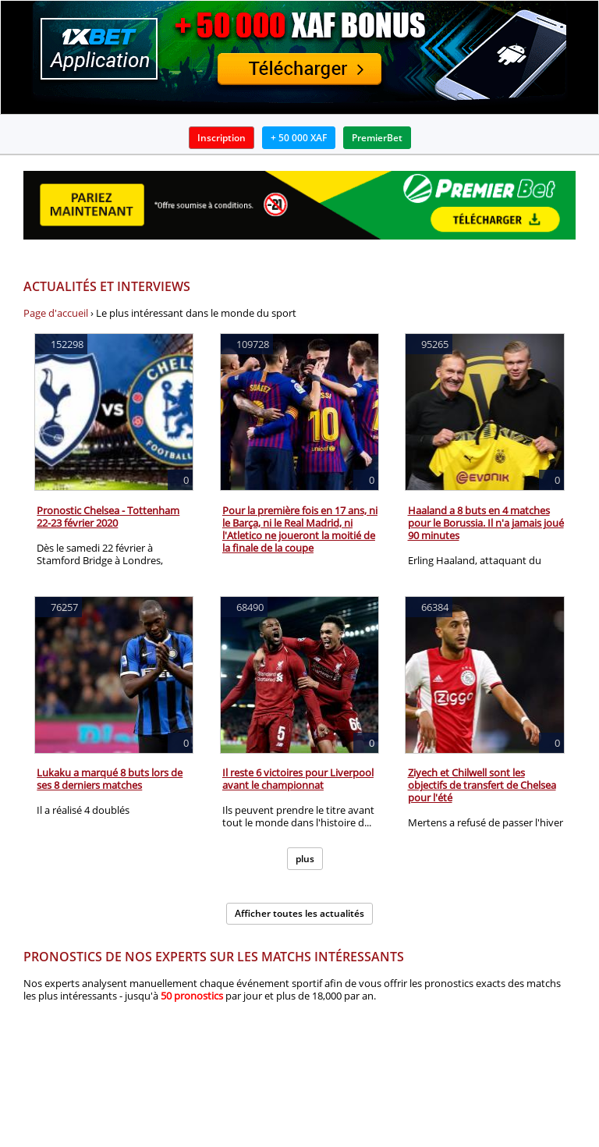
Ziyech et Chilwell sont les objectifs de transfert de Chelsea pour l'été (482, 785)
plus (305, 858)
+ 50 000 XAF (299, 137)
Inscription (221, 137)
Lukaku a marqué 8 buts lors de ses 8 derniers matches (110, 778)
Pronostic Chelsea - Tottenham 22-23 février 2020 (108, 516)
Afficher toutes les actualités (299, 913)
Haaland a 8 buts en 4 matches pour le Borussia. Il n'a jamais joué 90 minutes (486, 523)
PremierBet (377, 137)
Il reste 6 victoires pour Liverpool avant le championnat (298, 778)
